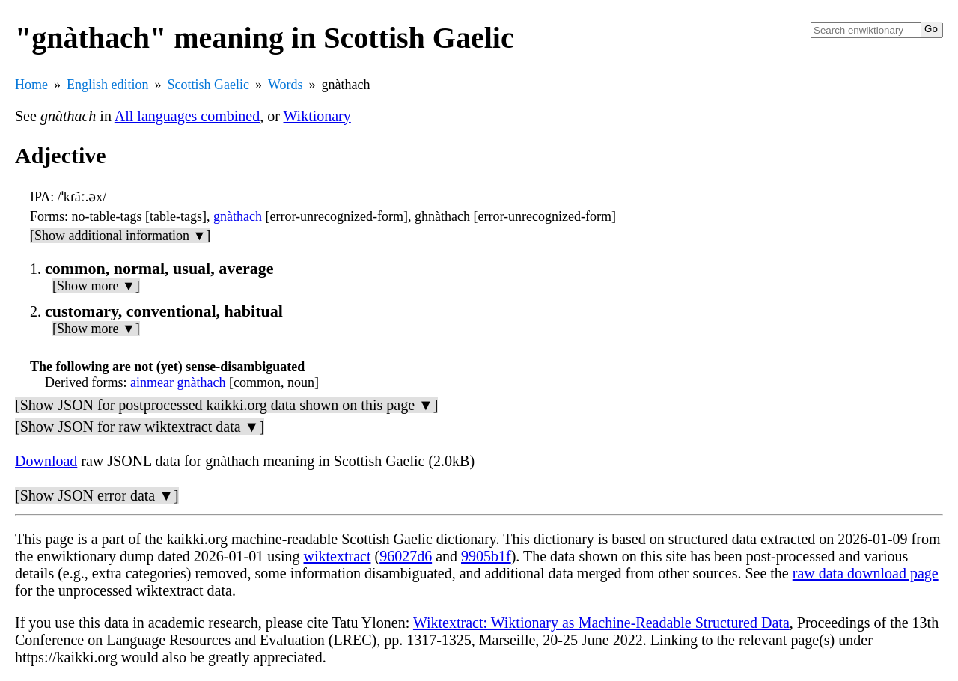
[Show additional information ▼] (120, 235)
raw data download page (866, 573)
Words (285, 84)
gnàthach (237, 216)
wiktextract (337, 556)
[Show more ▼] (96, 285)
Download (46, 461)
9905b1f (486, 556)
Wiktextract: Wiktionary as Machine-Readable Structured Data (601, 622)
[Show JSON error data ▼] (97, 495)
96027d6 (405, 556)
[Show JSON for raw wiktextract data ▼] (139, 426)
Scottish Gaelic (208, 84)
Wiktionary (317, 116)
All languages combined (187, 116)
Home (31, 84)
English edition (108, 84)
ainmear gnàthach (177, 382)
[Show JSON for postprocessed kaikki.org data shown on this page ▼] (226, 405)
